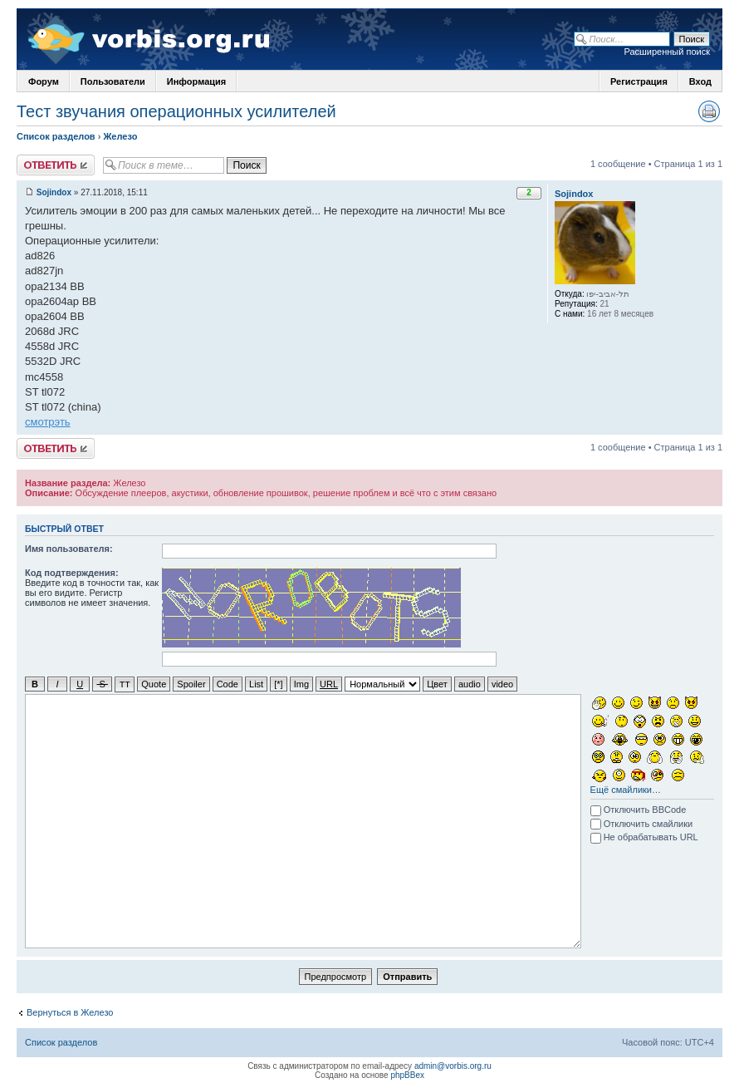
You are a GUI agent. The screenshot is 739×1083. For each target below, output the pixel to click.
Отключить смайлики (641, 823)
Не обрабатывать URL (644, 836)
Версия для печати (709, 111)
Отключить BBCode (638, 809)
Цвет (437, 684)
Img (301, 684)
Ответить (56, 165)
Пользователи (113, 81)
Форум (43, 81)
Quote (153, 684)
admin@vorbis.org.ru (453, 1065)
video (502, 684)
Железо (120, 136)
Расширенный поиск (667, 52)
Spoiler (191, 684)
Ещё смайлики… (625, 789)
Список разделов (56, 136)
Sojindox (54, 192)
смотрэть (48, 422)
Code (227, 684)
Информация (196, 81)
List (256, 684)
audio (469, 684)
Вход (700, 81)
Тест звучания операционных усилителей (176, 111)
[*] (278, 684)
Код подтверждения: (72, 573)
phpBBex (407, 1074)
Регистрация (639, 81)
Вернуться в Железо (70, 1012)
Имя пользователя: (69, 549)
